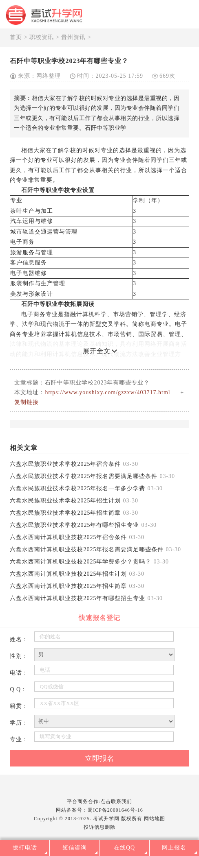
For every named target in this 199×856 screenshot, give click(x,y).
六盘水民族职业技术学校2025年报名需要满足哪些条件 (83, 476)
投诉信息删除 (99, 827)
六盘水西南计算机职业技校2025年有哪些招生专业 (77, 598)
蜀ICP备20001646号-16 (115, 810)
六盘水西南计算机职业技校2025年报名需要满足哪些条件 (87, 549)
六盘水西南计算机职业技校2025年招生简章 (68, 586)
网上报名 (174, 848)
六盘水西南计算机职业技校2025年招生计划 (68, 574)
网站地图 (154, 818)
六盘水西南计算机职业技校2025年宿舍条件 (68, 537)
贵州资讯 (73, 37)
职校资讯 (41, 37)
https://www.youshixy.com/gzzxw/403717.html (107, 392)
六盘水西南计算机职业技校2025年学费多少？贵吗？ (80, 562)
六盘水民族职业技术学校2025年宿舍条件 (65, 464)
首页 (16, 37)
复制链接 (26, 402)
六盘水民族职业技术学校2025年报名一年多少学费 (77, 488)
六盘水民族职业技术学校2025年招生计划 (65, 501)
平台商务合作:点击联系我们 (99, 801)
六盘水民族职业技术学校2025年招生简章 (65, 513)
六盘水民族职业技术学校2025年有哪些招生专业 (74, 525)
